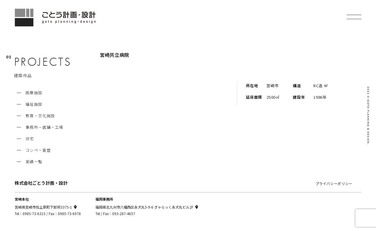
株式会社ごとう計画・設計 (41, 183)
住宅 (30, 138)
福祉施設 (34, 104)
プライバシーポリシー (334, 183)
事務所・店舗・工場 (44, 127)
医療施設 (34, 92)
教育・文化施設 (40, 115)
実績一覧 (34, 161)
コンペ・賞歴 (38, 150)
